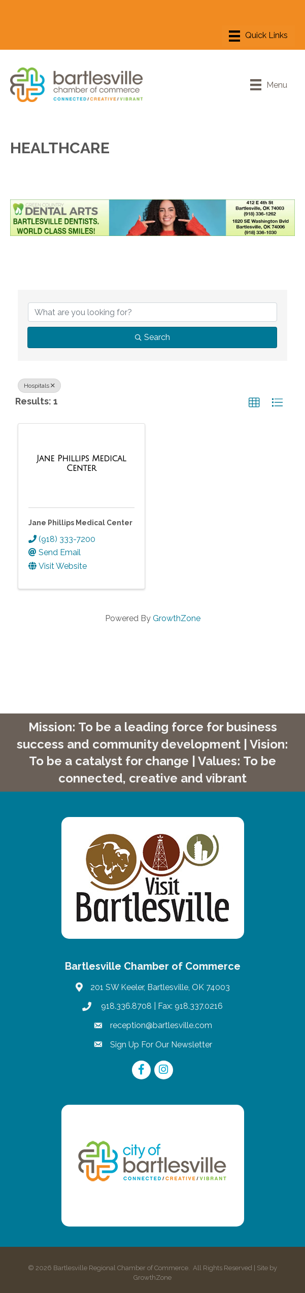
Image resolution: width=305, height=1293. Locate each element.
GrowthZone (176, 618)
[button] (254, 403)
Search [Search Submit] (152, 337)
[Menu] (258, 36)
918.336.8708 (125, 1006)
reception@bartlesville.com (161, 1025)
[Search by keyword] (152, 312)
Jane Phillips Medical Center (80, 523)
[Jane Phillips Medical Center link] (81, 463)
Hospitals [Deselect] (39, 385)
